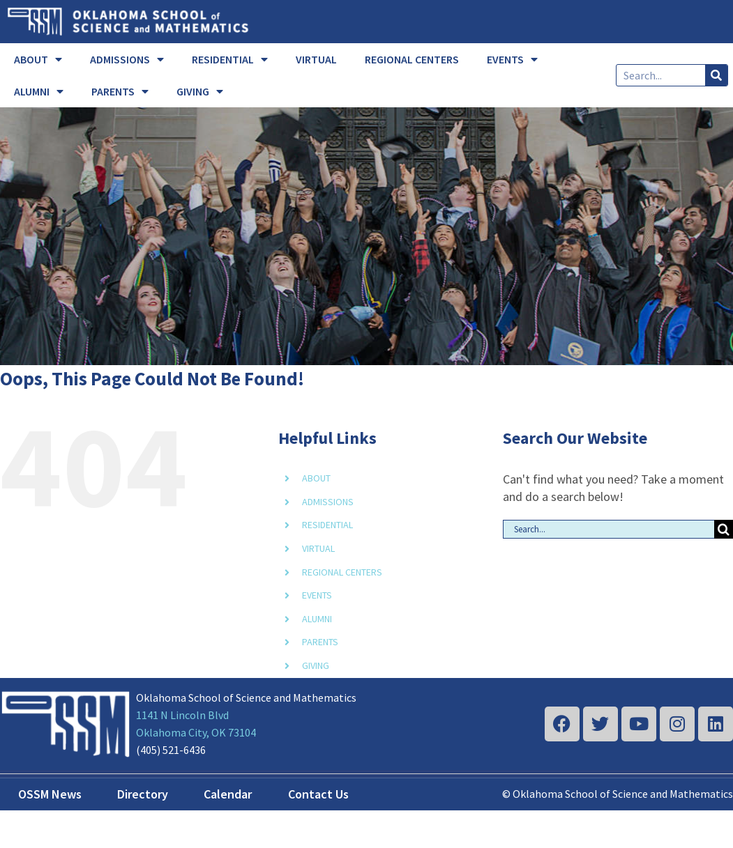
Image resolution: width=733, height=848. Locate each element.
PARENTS (120, 91)
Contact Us (318, 794)
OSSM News (50, 794)
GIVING (199, 91)
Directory (142, 794)
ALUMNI (38, 91)
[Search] (716, 75)
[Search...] (608, 529)
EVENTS (512, 59)
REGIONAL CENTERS (412, 59)
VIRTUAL (316, 59)
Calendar (228, 794)
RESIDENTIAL (230, 59)
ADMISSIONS (127, 59)
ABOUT (38, 59)
